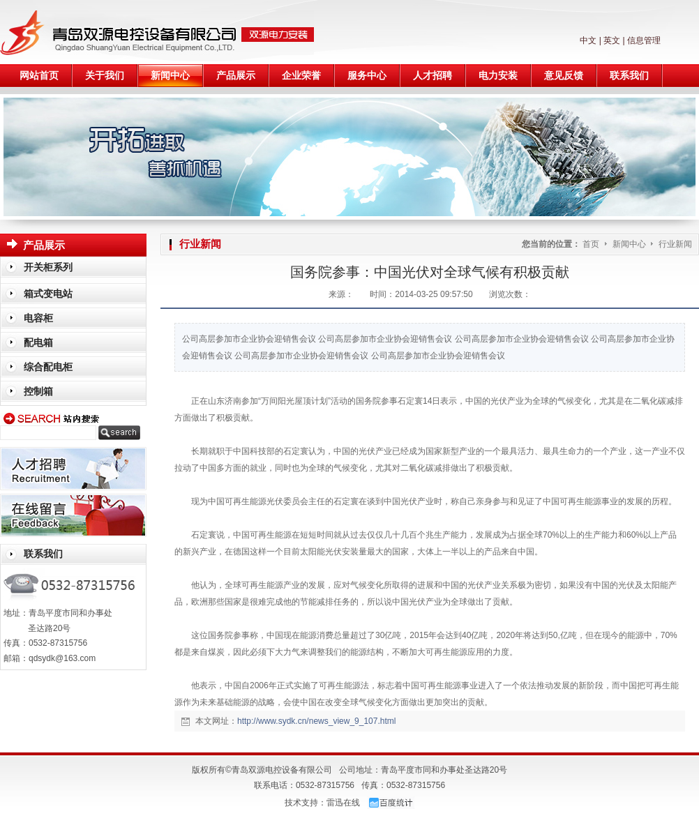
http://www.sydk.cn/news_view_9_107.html (316, 721)
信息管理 (644, 40)
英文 (611, 40)
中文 (588, 40)
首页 (590, 244)
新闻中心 (630, 244)
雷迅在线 (343, 803)
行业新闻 (675, 244)
